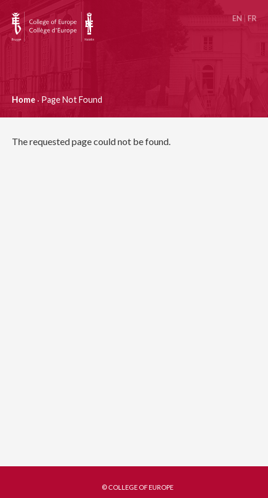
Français (251, 18)
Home (23, 100)
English (237, 18)
